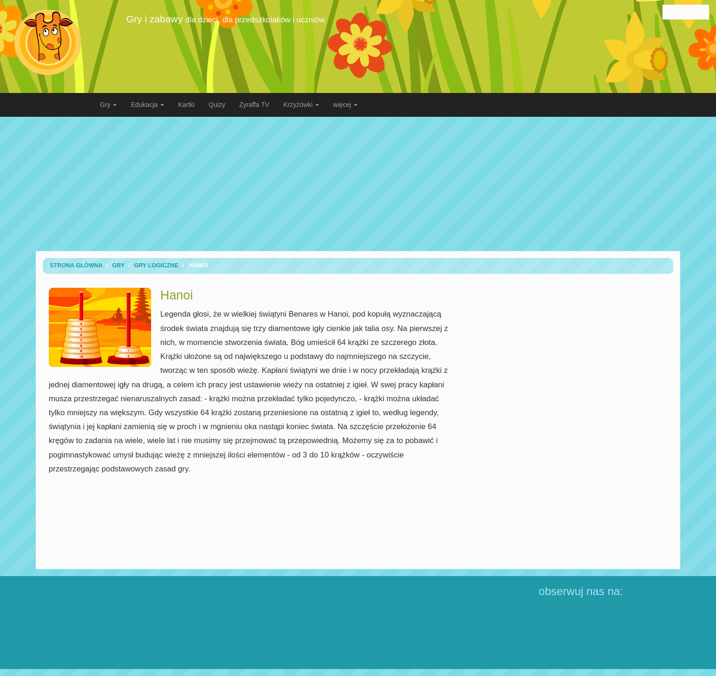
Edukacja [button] (147, 104)
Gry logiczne (156, 265)
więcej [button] (345, 104)
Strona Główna (76, 265)
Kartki (186, 104)
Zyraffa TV (254, 104)
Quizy (217, 104)
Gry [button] (108, 104)
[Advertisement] (358, 184)
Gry (118, 265)
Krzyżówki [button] (301, 104)
